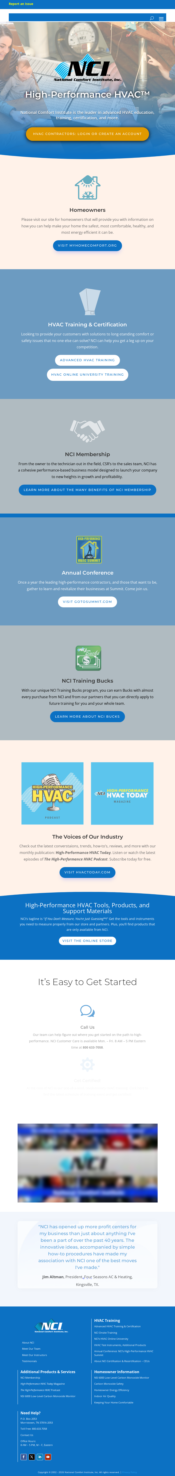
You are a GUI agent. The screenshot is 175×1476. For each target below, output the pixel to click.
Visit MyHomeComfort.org (87, 245)
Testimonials (29, 1361)
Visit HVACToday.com (87, 872)
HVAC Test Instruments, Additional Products (120, 1345)
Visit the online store (87, 941)
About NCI (28, 1342)
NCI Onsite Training (105, 1332)
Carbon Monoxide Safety (109, 1383)
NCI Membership (30, 1377)
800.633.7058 (39, 1428)
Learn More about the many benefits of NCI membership (87, 490)
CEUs (147, 1361)
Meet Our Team (31, 1348)
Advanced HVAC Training (87, 360)
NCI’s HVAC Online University (111, 1338)
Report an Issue (21, 4)
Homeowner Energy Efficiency (111, 1390)
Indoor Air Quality (105, 1396)
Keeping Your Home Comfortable (113, 1402)
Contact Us (27, 1435)
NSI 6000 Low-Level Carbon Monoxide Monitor (48, 1396)
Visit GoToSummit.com (87, 602)
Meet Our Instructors (34, 1355)
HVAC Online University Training (87, 375)
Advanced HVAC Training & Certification (117, 1326)
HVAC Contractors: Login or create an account (87, 134)
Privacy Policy (129, 1472)
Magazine (43, 1383)
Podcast (40, 1390)
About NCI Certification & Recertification (117, 1361)
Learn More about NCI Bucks (87, 716)
